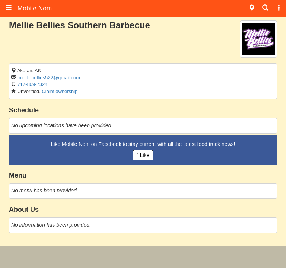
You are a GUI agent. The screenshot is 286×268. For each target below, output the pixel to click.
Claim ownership (59, 91)
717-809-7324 (33, 84)
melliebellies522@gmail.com (49, 77)
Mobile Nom (29, 8)
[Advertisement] (143, 257)
